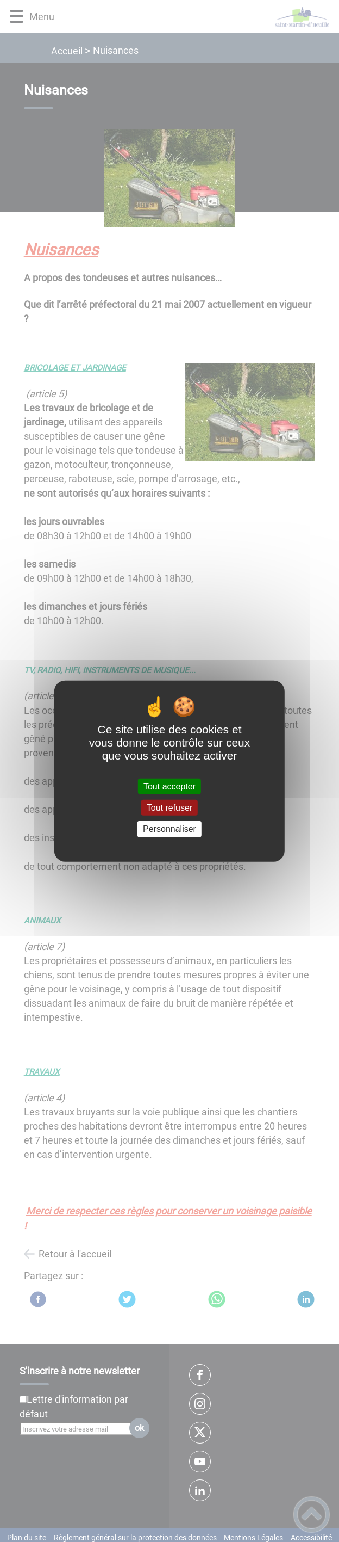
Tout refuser (169, 807)
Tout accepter (169, 786)
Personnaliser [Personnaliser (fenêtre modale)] (169, 829)
